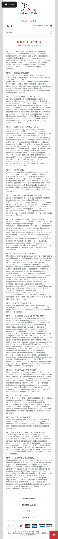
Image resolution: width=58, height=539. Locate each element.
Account (8, 26)
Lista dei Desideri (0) (11, 26)
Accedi (24, 21)
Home (19, 45)
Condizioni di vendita (33, 45)
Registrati (32, 21)
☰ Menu (9, 4)
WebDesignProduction (33, 531)
